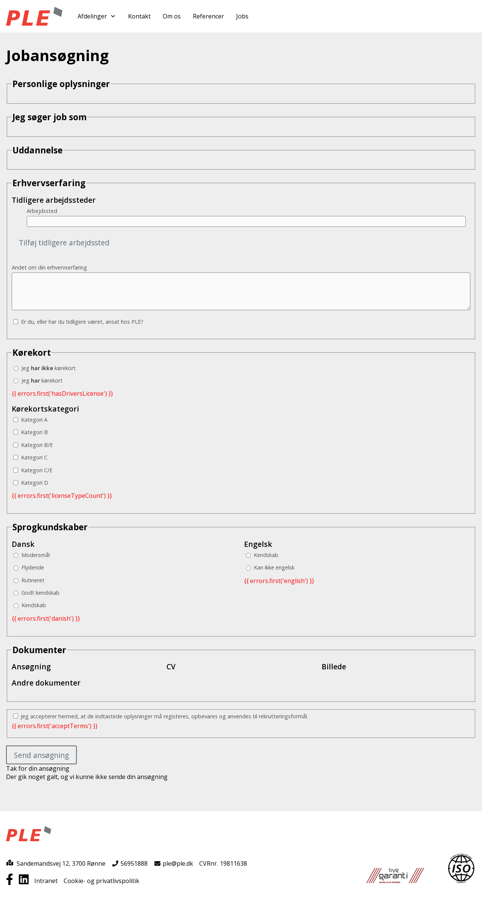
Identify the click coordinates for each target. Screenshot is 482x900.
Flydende (29, 567)
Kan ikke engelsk (270, 567)
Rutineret (29, 580)
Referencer (208, 16)
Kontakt (139, 16)
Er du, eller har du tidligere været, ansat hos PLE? (78, 321)
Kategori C (30, 457)
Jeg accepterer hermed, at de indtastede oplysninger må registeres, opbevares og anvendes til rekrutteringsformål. (160, 716)
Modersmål (32, 555)
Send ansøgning (41, 755)
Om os (172, 16)
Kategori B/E (33, 444)
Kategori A (30, 419)
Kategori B (30, 432)
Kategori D (30, 482)
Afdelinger (97, 16)
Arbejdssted (42, 210)
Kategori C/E (32, 470)
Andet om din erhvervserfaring (49, 267)
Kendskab (30, 605)
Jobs (242, 16)
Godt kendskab (36, 592)
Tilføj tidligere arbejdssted (64, 242)
